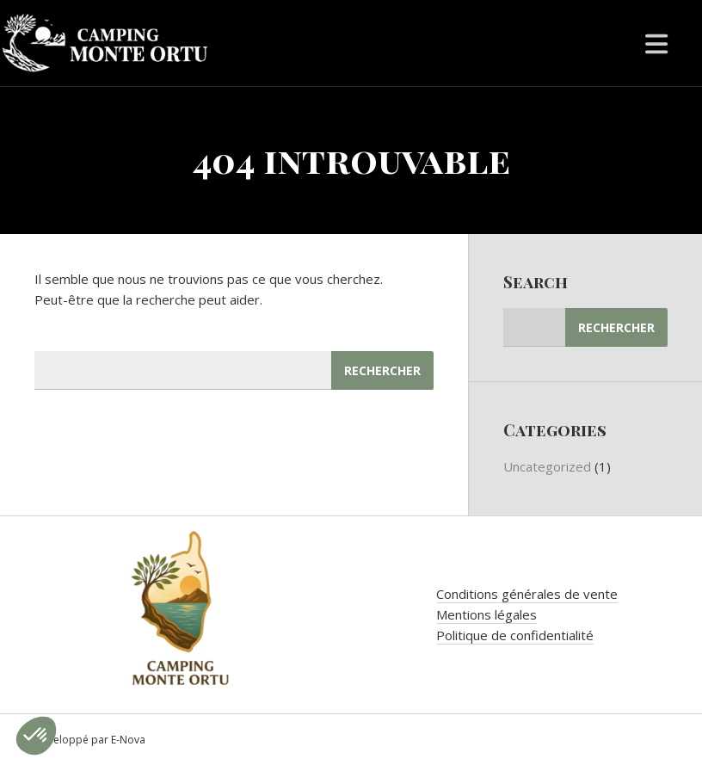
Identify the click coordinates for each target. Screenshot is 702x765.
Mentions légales (486, 614)
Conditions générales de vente (527, 593)
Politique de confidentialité (515, 635)
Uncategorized (547, 466)
